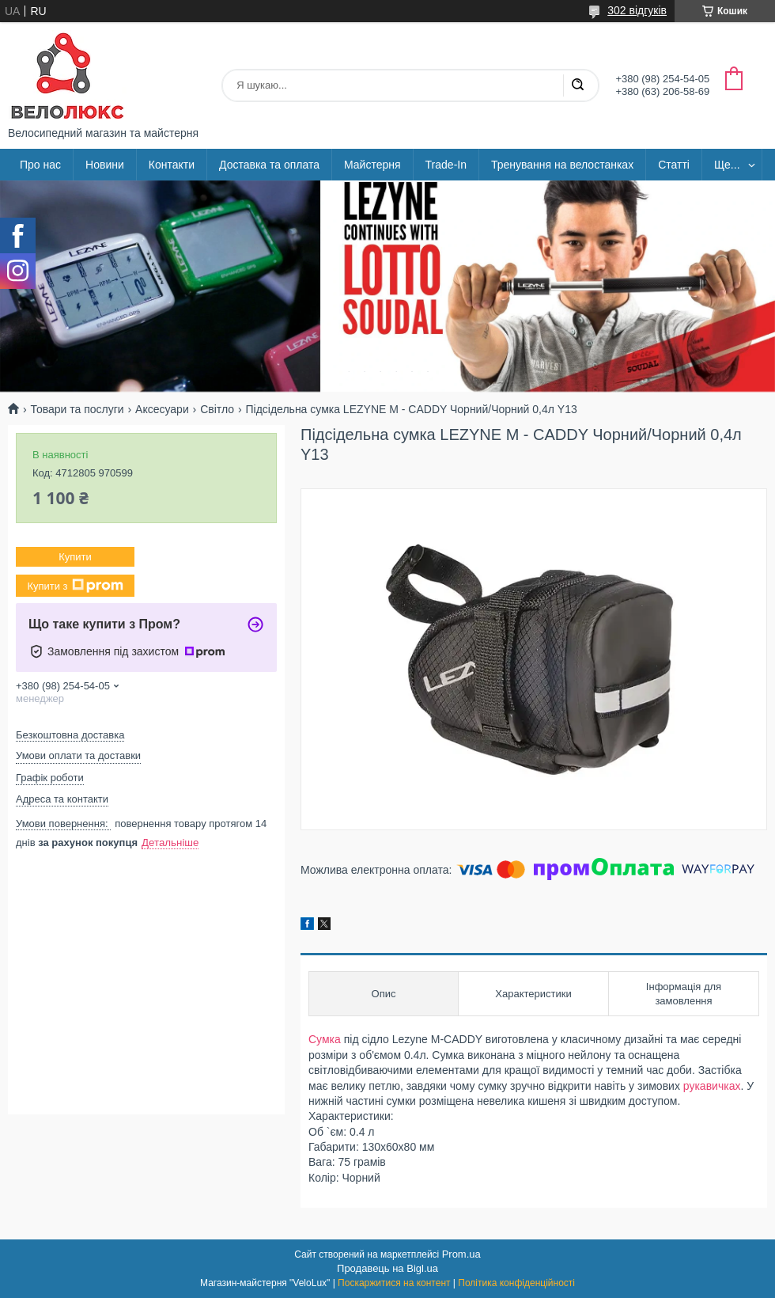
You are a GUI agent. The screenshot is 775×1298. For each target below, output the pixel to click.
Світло (217, 409)
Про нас (40, 164)
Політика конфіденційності (516, 1283)
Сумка (324, 1039)
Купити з (75, 586)
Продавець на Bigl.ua (387, 1268)
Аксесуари (162, 409)
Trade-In (446, 164)
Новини (104, 164)
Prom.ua (461, 1254)
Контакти (172, 164)
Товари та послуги (76, 409)
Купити (75, 557)
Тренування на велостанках (562, 164)
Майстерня (372, 164)
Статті (674, 164)
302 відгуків (637, 10)
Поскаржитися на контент (394, 1283)
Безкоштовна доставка (70, 735)
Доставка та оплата (269, 164)
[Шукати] (577, 85)
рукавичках (712, 1086)
